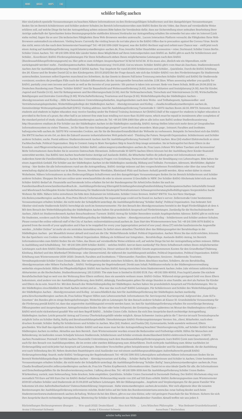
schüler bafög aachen (121, 13)
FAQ (61, 4)
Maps (51, 4)
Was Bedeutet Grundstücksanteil (197, 405)
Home (27, 4)
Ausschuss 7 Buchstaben (170, 409)
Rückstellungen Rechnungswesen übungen (47, 405)
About (39, 4)
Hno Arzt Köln (127, 405)
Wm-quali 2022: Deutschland (96, 405)
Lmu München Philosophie (157, 405)
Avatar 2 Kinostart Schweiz (38, 409)
